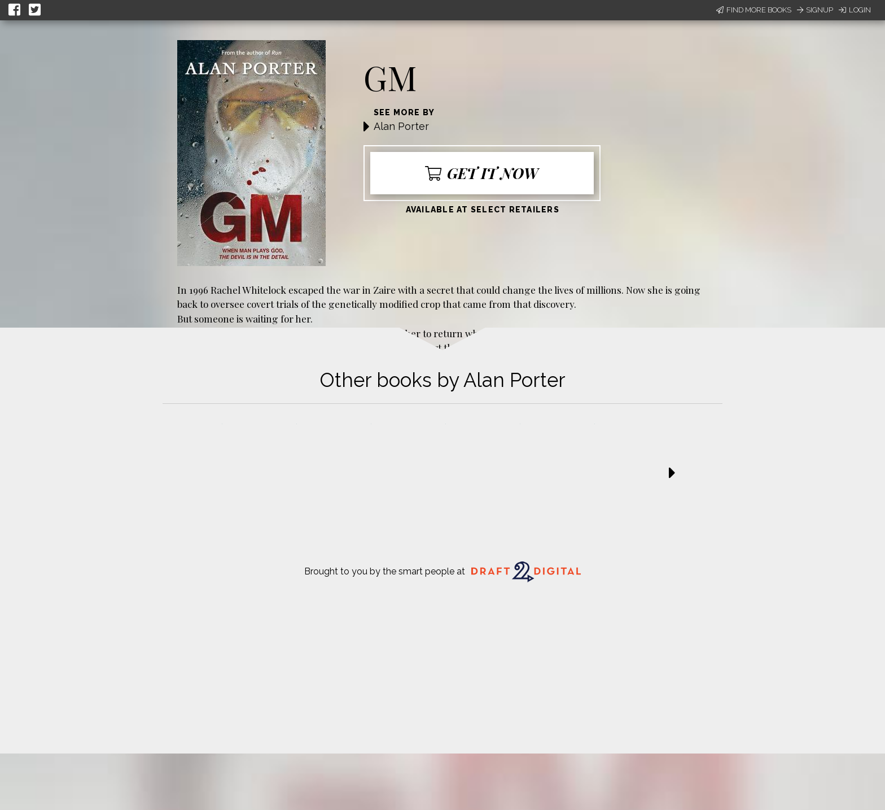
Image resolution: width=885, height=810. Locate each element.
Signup (815, 10)
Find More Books (753, 10)
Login (855, 10)
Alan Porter (401, 126)
